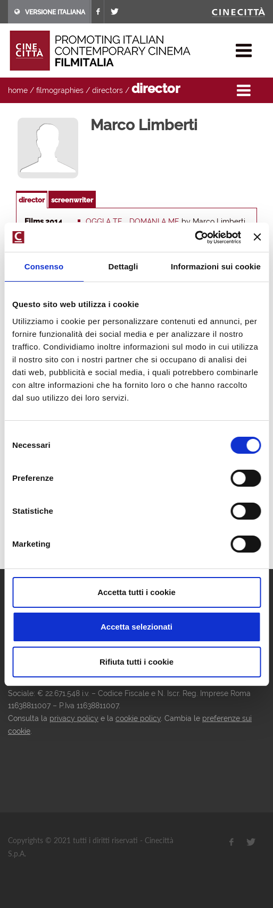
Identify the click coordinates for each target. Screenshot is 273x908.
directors (107, 90)
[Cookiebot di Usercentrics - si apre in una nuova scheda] (194, 237)
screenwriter (72, 200)
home (18, 90)
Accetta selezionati (136, 626)
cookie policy (138, 718)
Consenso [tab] (43, 266)
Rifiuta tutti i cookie (136, 661)
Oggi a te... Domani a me (132, 221)
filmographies (60, 90)
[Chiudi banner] (257, 237)
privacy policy (73, 718)
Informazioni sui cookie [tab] (216, 266)
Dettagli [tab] (123, 266)
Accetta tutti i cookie (136, 592)
